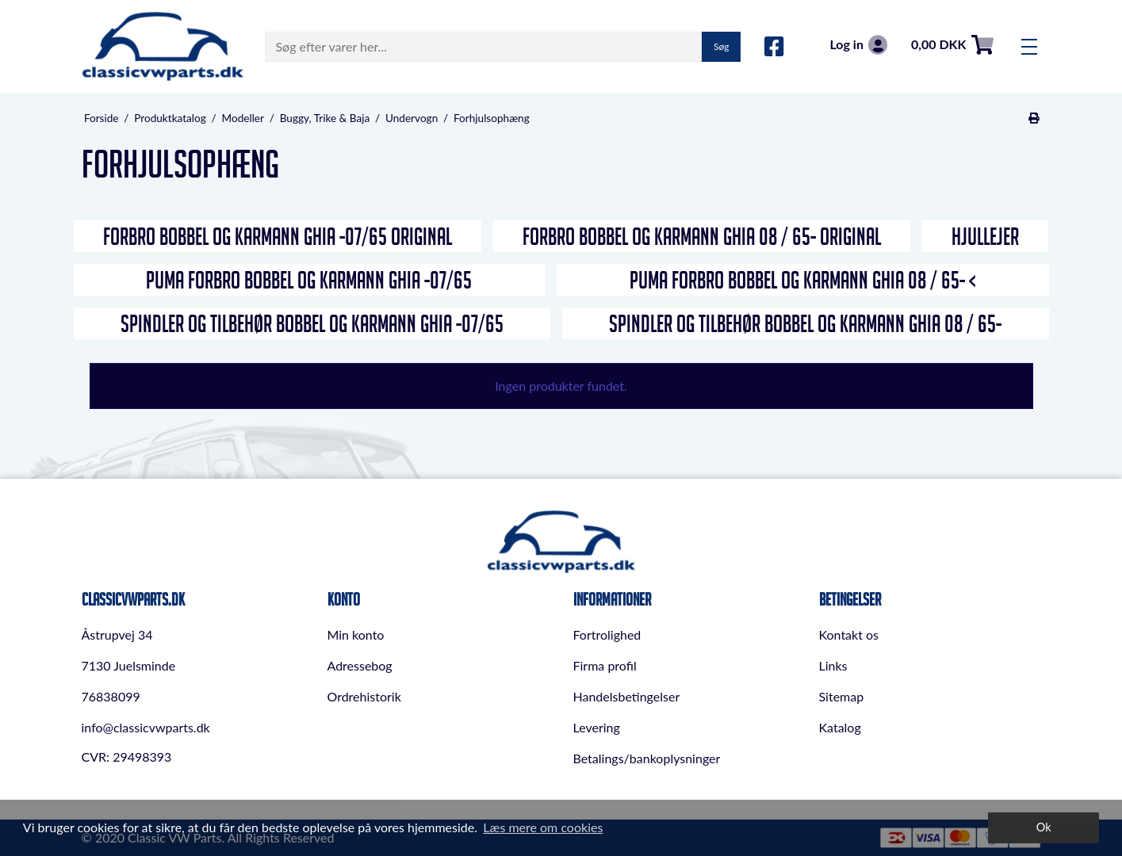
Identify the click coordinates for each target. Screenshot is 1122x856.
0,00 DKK (952, 45)
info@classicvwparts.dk (146, 727)
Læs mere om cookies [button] (543, 827)
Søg (721, 46)
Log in (857, 45)
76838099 (111, 696)
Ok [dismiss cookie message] (1043, 827)
